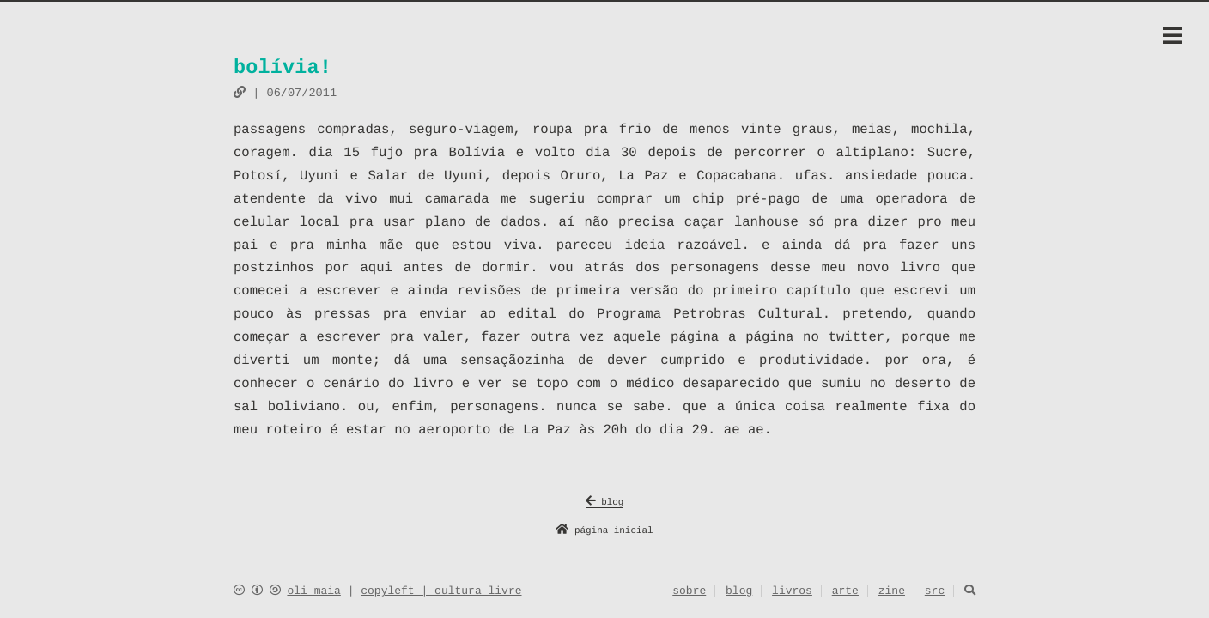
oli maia (313, 591)
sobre (689, 592)
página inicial (604, 531)
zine (891, 592)
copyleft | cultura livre (441, 591)
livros (792, 592)
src (935, 592)
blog (605, 503)
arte (845, 592)
